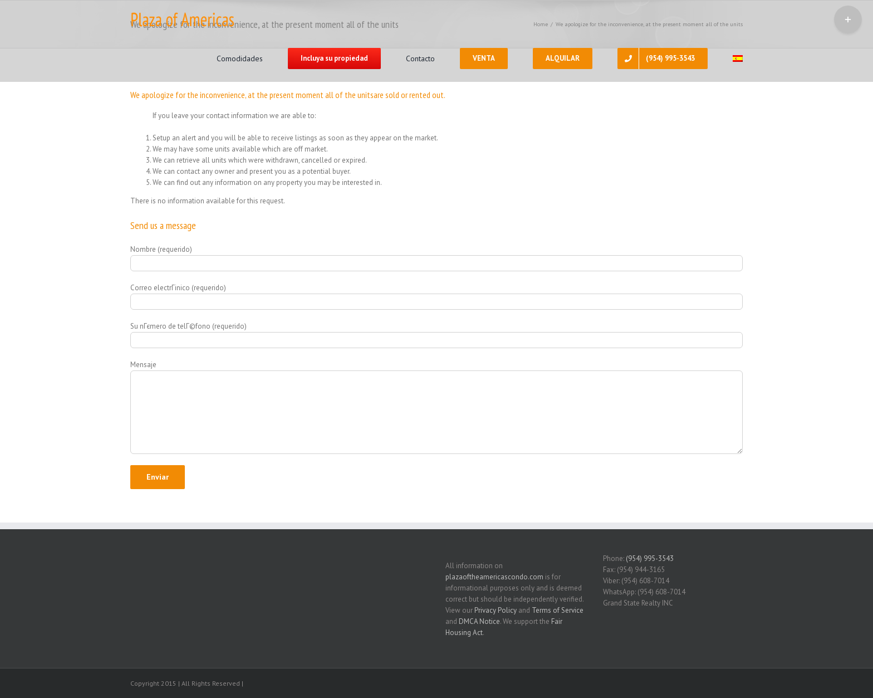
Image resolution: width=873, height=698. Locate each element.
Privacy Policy (495, 610)
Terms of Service (557, 610)
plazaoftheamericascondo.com (494, 577)
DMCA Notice (479, 621)
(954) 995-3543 (650, 558)
